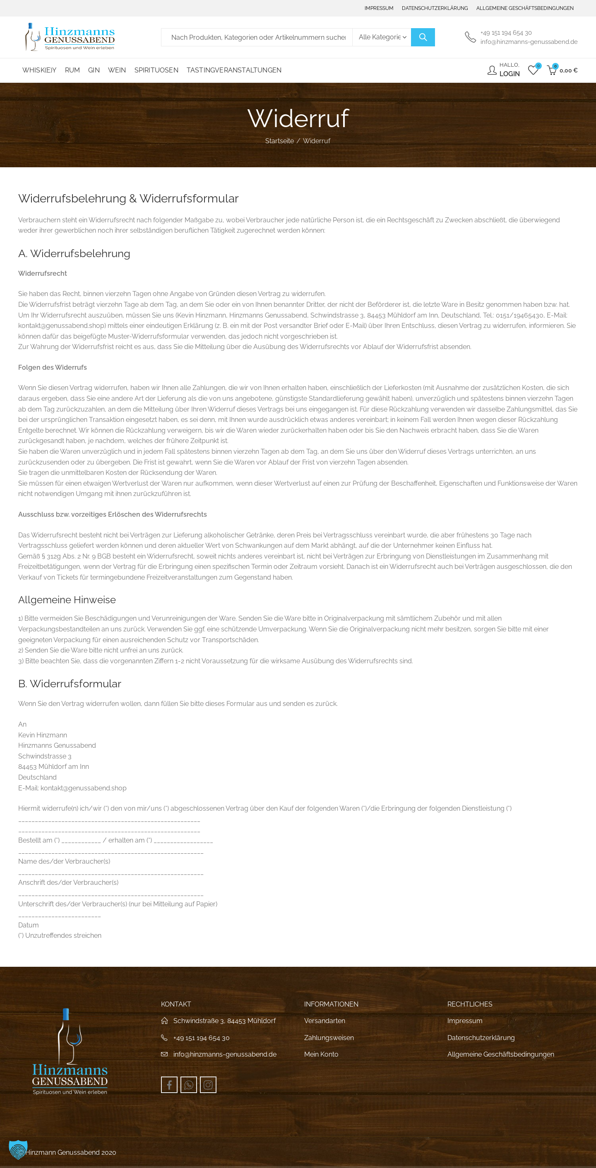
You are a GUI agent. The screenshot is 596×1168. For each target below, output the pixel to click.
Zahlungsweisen (329, 1038)
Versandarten (324, 1021)
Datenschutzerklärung (481, 1038)
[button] (18, 1150)
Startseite (279, 141)
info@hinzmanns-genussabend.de (224, 1054)
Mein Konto (321, 1054)
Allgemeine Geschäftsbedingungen (500, 1054)
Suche (423, 37)
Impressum (465, 1021)
